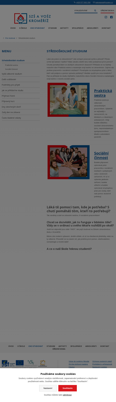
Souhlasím (68, 388)
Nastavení (48, 388)
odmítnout (67, 395)
